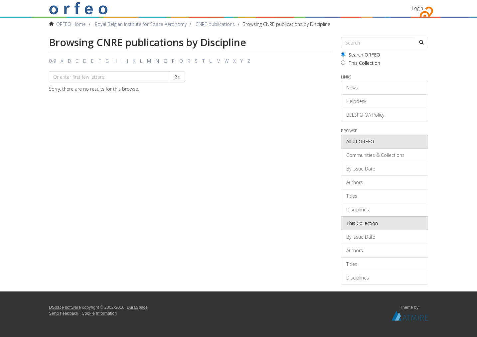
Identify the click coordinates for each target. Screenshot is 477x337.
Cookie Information (99, 313)
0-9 (52, 61)
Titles (351, 196)
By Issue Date (360, 169)
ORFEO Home (71, 24)
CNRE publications (215, 24)
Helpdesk (356, 101)
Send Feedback (63, 313)
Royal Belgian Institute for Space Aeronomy (141, 24)
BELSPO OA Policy (365, 115)
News (352, 87)
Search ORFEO (360, 55)
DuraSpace (137, 307)
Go (177, 76)
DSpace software (65, 307)
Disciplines (357, 209)
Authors (354, 182)
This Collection (360, 63)
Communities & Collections (375, 155)
